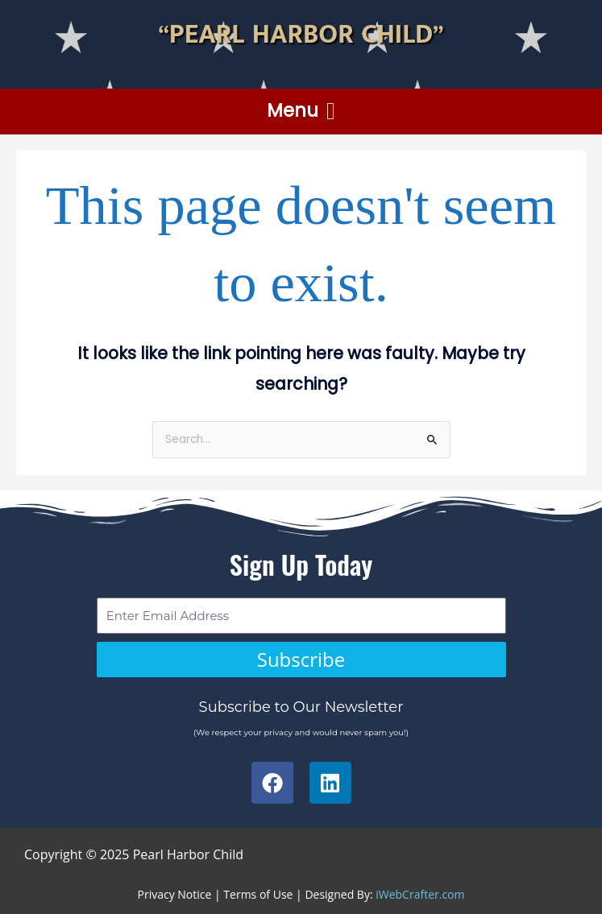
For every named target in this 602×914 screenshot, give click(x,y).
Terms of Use (258, 894)
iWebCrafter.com (420, 894)
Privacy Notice (175, 894)
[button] (301, 111)
